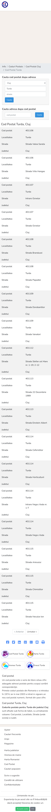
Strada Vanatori (33, 334)
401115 (29, 548)
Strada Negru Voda (35, 535)
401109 (29, 293)
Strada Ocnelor (33, 225)
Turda (28, 137)
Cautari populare (12, 768)
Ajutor (7, 729)
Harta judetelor (11, 750)
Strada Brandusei (34, 252)
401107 (29, 184)
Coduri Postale (16, 66)
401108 (29, 239)
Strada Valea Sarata (35, 144)
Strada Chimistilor (34, 589)
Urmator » (32, 631)
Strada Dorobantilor (35, 307)
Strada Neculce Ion (35, 616)
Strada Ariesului (33, 562)
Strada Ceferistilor (34, 450)
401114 (29, 436)
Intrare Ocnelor (33, 198)
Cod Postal (9, 764)
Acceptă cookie (22, 809)
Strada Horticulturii (35, 477)
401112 (29, 347)
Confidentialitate (12, 784)
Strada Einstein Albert (36, 422)
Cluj (27, 150)
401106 (29, 130)
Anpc (6, 738)
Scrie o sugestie (11, 775)
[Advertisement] (25, 37)
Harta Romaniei (11, 759)
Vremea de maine (12, 755)
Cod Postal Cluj (33, 66)
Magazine (9, 743)
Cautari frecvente (12, 734)
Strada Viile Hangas (35, 171)
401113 (29, 378)
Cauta (9, 99)
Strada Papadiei (33, 279)
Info (4, 66)
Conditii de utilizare (13, 780)
